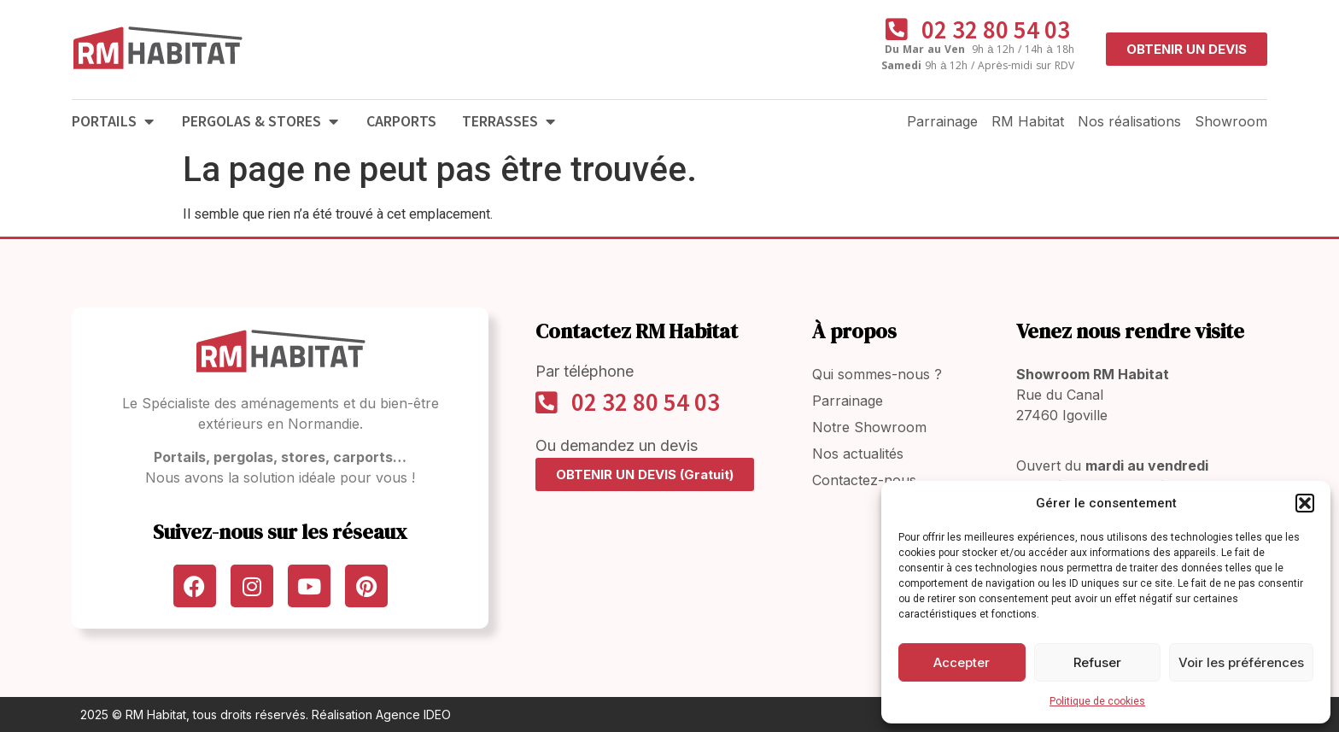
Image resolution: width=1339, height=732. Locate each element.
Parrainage (942, 121)
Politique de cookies (1097, 701)
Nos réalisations (1129, 121)
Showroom (1231, 121)
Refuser (1097, 662)
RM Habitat (1027, 121)
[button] (1304, 503)
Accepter (961, 662)
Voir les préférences (1241, 662)
